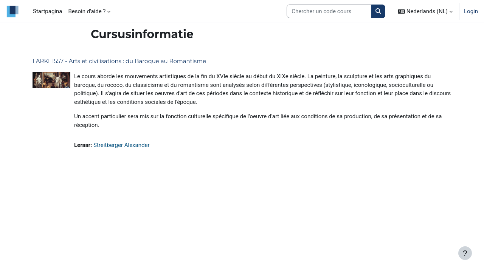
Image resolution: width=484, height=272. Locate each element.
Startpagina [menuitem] (47, 11)
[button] (425, 11)
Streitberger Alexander (121, 145)
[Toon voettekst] (465, 253)
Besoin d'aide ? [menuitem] (86, 11)
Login (471, 11)
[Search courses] (329, 12)
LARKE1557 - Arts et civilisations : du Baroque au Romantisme (119, 61)
